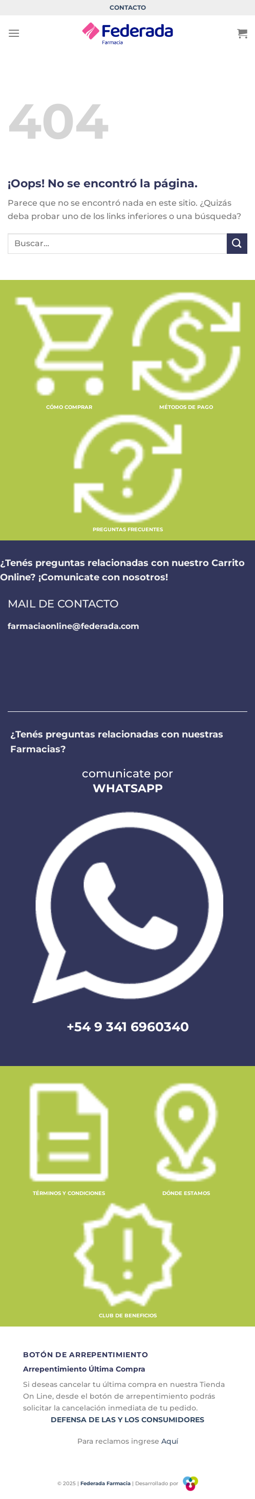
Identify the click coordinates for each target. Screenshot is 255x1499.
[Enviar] (237, 243)
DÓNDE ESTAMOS (186, 1193)
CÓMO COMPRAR (69, 407)
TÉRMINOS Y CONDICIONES (69, 1193)
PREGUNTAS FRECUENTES (128, 529)
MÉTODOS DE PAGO (186, 407)
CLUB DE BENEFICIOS (128, 1315)
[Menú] (14, 33)
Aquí (169, 1441)
